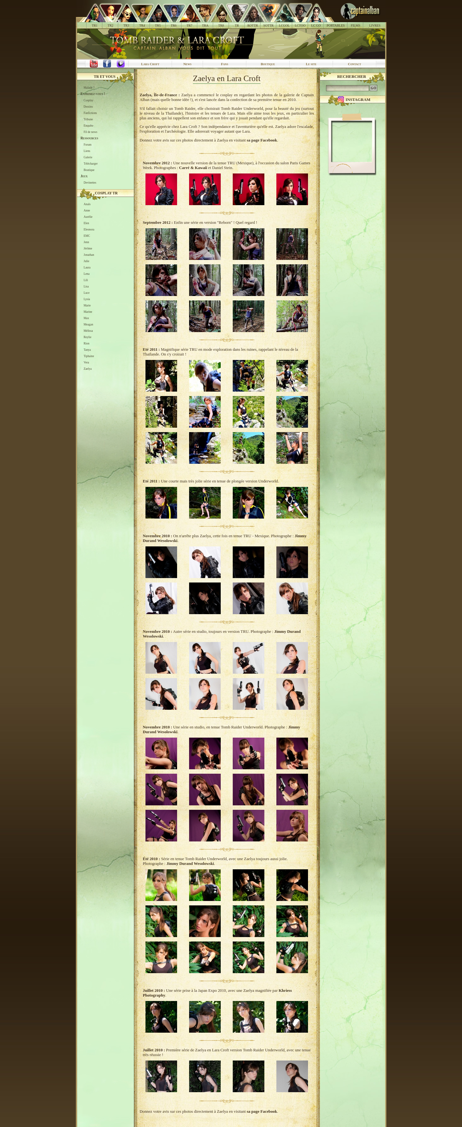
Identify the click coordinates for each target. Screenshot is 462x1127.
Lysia (87, 299)
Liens (87, 151)
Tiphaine (89, 356)
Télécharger (91, 163)
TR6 (173, 25)
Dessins (88, 106)
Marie (87, 305)
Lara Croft (150, 64)
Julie (86, 261)
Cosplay (89, 100)
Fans (224, 64)
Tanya (87, 349)
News (187, 64)
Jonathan (89, 254)
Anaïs (87, 204)
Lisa (86, 286)
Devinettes (90, 182)
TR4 (142, 25)
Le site (311, 64)
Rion (86, 343)
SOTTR (268, 25)
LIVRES (374, 25)
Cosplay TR (106, 193)
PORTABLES (336, 25)
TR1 (94, 25)
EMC (87, 235)
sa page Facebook (262, 140)
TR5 (158, 25)
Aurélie (88, 216)
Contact (354, 64)
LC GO (316, 25)
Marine (88, 311)
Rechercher (351, 76)
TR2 (110, 25)
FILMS (355, 25)
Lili (86, 280)
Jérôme (88, 248)
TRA (205, 25)
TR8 (221, 25)
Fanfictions (90, 113)
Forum (88, 144)
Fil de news (90, 132)
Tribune (88, 119)
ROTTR (252, 25)
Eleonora (89, 229)
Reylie (87, 337)
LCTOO (300, 25)
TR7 (189, 25)
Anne (87, 210)
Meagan (88, 324)
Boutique (268, 64)
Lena (87, 273)
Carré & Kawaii (193, 168)
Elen (86, 223)
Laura (87, 267)
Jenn (86, 242)
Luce (87, 292)
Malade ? (89, 87)
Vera (86, 362)
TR (237, 25)
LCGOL (284, 25)
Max (86, 318)
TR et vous (104, 77)
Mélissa (88, 330)
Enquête (89, 125)
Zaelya (88, 368)
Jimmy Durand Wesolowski (190, 863)
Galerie (88, 157)
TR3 (126, 25)
